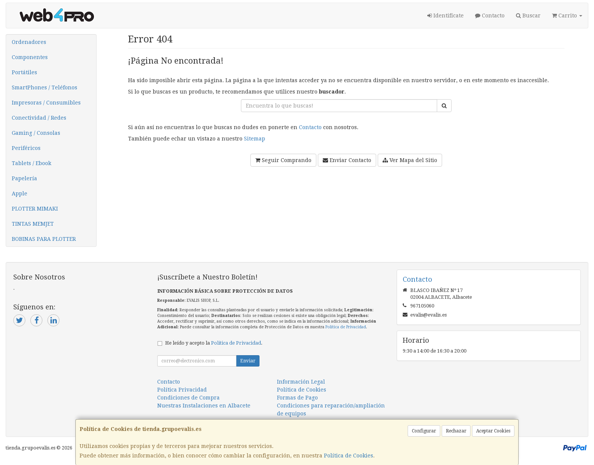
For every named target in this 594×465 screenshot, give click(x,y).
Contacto (490, 15)
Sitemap (254, 139)
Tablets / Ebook (31, 163)
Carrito (567, 15)
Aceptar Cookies (493, 431)
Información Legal (301, 382)
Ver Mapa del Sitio (410, 160)
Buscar (528, 15)
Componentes (30, 57)
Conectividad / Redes (39, 118)
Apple (19, 193)
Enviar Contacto (347, 160)
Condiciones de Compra (188, 398)
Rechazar (456, 431)
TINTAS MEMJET (33, 224)
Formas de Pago (297, 398)
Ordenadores (29, 42)
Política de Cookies (348, 456)
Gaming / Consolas (36, 133)
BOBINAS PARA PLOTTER (44, 239)
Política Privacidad (182, 390)
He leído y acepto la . (214, 343)
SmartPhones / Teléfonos (44, 87)
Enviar (247, 361)
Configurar (424, 431)
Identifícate (445, 15)
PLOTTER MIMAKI (35, 209)
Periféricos (26, 148)
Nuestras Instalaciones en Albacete (203, 406)
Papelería (24, 178)
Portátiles (24, 72)
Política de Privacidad (345, 327)
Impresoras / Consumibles (46, 103)
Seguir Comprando (283, 160)
